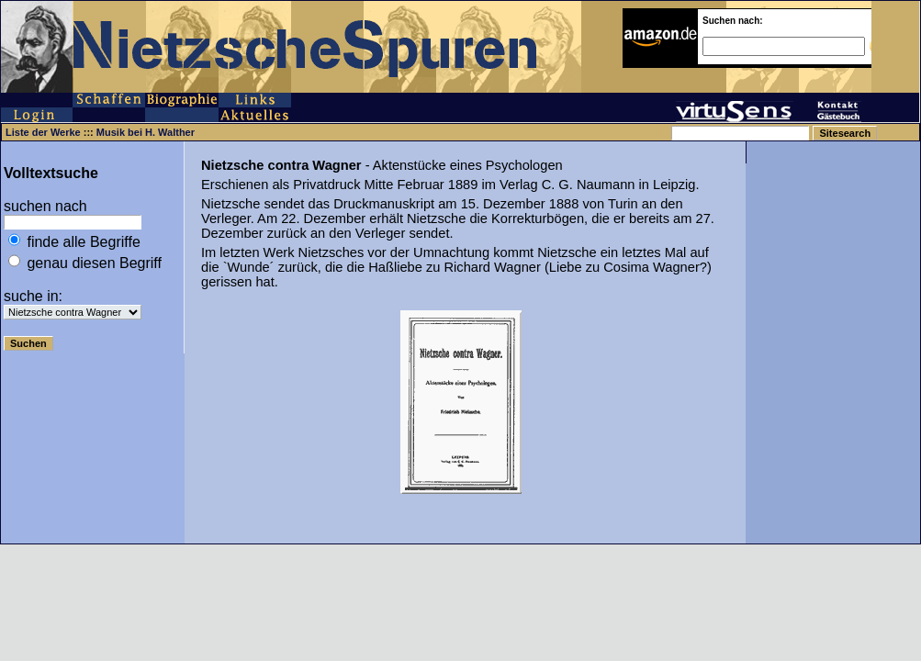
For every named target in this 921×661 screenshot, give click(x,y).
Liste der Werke (43, 132)
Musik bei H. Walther (145, 132)
